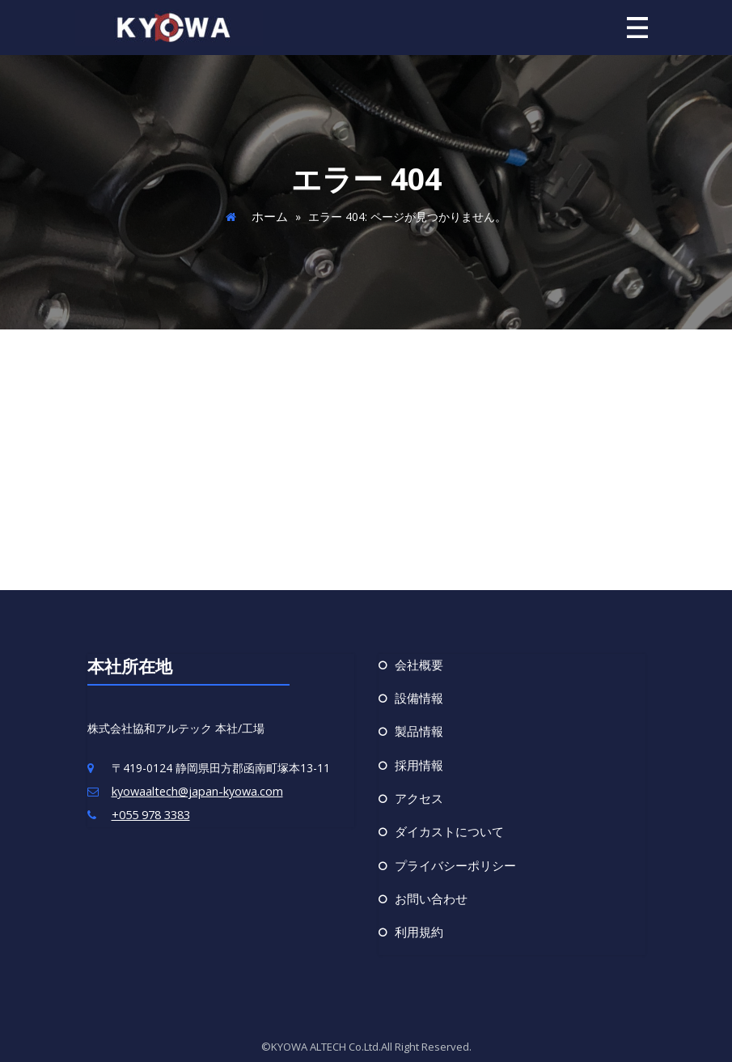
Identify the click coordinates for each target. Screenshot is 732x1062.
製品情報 (417, 728)
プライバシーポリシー (451, 858)
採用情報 (417, 760)
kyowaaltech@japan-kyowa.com (196, 789)
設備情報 (417, 695)
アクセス (417, 793)
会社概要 (417, 662)
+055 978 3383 (151, 812)
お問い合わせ (429, 890)
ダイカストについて (446, 826)
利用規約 (417, 923)
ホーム (269, 215)
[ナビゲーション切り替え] (637, 27)
